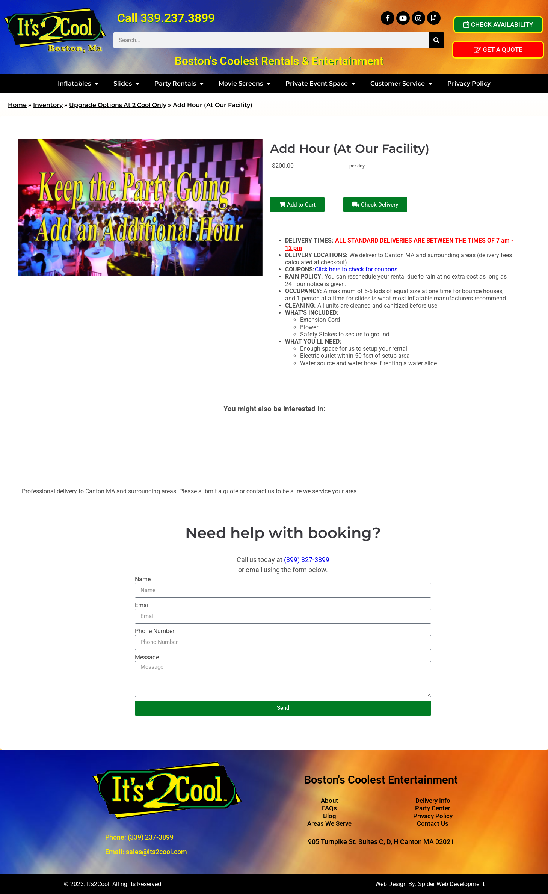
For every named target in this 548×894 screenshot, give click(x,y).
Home (17, 105)
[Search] (436, 40)
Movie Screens (244, 83)
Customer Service (401, 83)
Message (147, 657)
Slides (126, 83)
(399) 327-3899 (306, 560)
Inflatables (78, 83)
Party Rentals (179, 83)
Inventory (48, 105)
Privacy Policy (469, 83)
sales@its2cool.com (156, 852)
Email (142, 605)
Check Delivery (375, 204)
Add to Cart (297, 204)
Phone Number (154, 631)
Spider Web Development (451, 884)
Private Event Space (320, 83)
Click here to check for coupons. (357, 269)
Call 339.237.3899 (166, 18)
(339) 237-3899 (151, 837)
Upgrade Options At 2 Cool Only (117, 105)
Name (143, 579)
